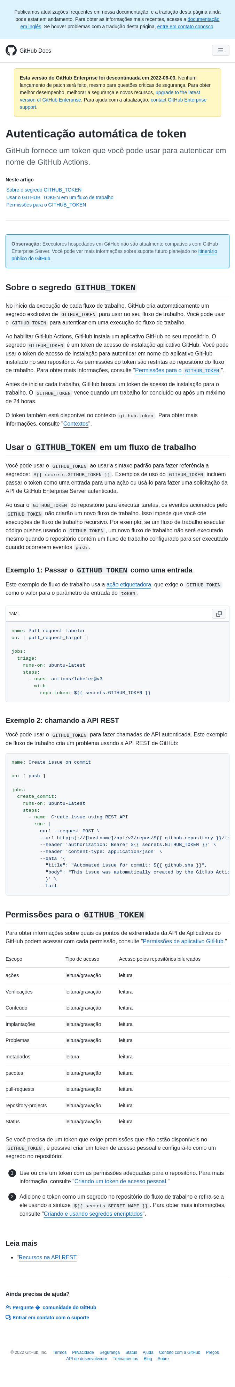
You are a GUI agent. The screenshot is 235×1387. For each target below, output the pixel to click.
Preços (212, 1352)
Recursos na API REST (48, 1257)
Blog (148, 1358)
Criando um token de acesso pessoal (120, 1181)
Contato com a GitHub (180, 1352)
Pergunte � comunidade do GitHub (51, 1307)
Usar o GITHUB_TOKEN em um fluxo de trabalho (59, 197)
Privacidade (83, 1352)
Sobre (163, 1358)
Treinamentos (125, 1358)
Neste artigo (20, 179)
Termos (59, 1352)
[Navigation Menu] (220, 50)
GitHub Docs (35, 51)
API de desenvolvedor (86, 1358)
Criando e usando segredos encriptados (93, 1214)
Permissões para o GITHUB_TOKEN (46, 205)
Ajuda (148, 1352)
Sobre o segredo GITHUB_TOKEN (43, 190)
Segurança (110, 1352)
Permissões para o (178, 370)
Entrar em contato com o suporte (47, 1317)
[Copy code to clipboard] (219, 613)
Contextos (75, 424)
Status (131, 1352)
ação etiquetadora (129, 584)
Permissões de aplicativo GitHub (183, 941)
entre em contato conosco (185, 26)
